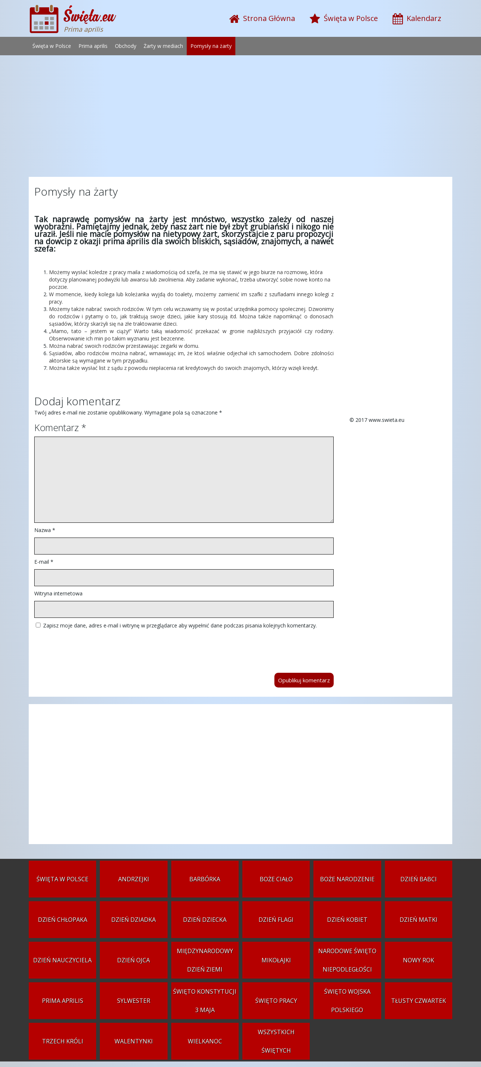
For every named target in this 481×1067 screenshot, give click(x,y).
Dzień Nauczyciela (62, 960)
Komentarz (60, 427)
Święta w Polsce (51, 45)
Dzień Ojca (133, 960)
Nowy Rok (418, 960)
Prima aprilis (93, 45)
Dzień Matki (419, 920)
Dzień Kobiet (347, 920)
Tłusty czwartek (418, 1001)
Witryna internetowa (58, 593)
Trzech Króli (62, 1041)
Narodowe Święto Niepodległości (347, 960)
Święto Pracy (276, 1001)
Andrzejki (133, 879)
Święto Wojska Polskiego (347, 1000)
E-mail (43, 561)
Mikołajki (276, 960)
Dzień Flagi (276, 920)
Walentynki (134, 1041)
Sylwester (133, 1001)
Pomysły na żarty (211, 45)
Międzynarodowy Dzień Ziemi (205, 960)
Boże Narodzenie (347, 879)
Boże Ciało (276, 879)
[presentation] (90, 647)
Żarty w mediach (163, 45)
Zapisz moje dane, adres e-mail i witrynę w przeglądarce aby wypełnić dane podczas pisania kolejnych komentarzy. (180, 625)
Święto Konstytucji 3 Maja (204, 1000)
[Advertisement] (240, 117)
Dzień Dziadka (133, 920)
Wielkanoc (205, 1041)
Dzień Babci (418, 879)
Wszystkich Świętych (276, 1041)
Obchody (125, 45)
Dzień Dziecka (205, 920)
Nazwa (44, 530)
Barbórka (204, 879)
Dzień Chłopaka (62, 920)
